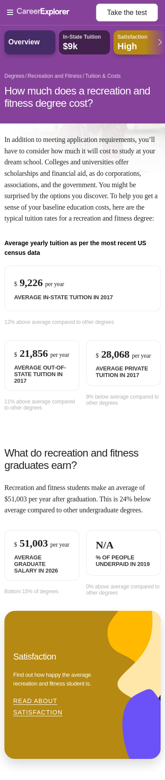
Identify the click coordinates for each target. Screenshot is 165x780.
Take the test (127, 12)
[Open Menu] (51, 12)
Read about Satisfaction (37, 706)
